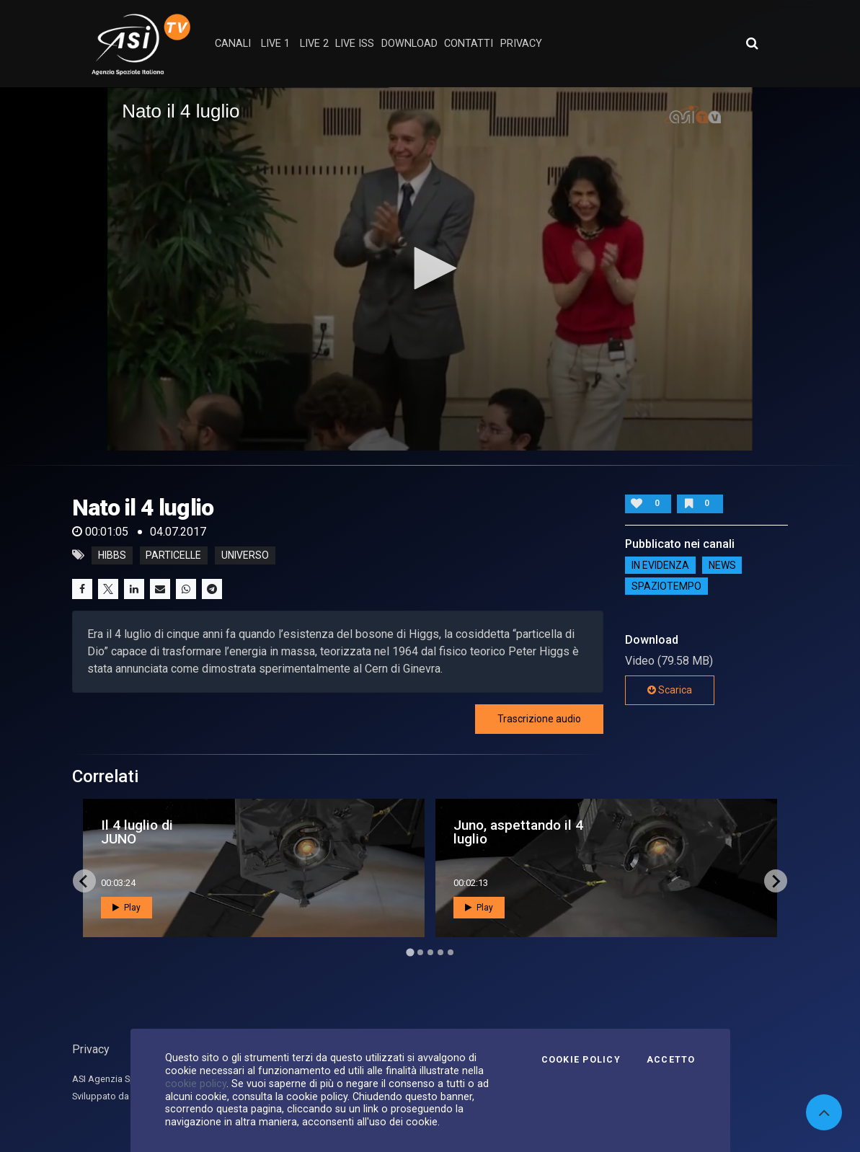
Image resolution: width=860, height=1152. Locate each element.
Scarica (669, 690)
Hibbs (112, 555)
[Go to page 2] (420, 952)
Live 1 (275, 43)
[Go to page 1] (410, 953)
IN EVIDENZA (660, 565)
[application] (430, 268)
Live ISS (354, 43)
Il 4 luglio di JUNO (137, 832)
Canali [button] (233, 43)
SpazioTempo (666, 586)
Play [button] (126, 908)
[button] (430, 268)
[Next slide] (775, 880)
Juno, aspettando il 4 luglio (518, 832)
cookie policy (195, 1083)
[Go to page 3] (430, 952)
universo (245, 555)
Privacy (91, 1049)
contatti (468, 43)
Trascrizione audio (539, 719)
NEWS (722, 565)
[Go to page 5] (450, 952)
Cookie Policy (581, 1059)
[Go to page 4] (440, 952)
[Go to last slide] (84, 880)
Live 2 (314, 43)
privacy (521, 43)
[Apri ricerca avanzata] (752, 43)
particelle (173, 555)
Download (409, 43)
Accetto (671, 1059)
